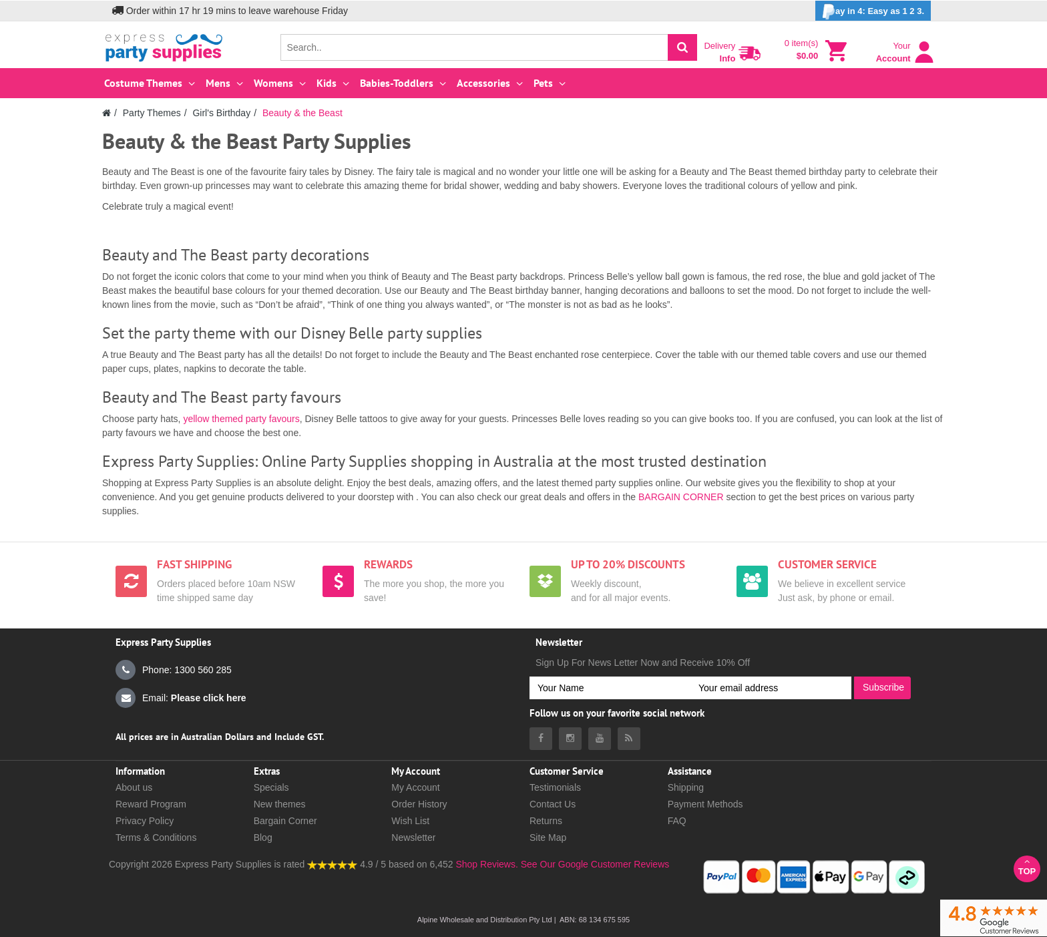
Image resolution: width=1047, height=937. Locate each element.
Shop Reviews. (486, 864)
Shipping (686, 787)
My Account (415, 787)
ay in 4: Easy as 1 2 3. (873, 12)
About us (134, 787)
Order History (419, 804)
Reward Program (151, 804)
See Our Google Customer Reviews (593, 864)
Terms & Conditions (156, 837)
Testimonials (555, 787)
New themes (280, 804)
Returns (546, 820)
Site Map (548, 837)
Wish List (410, 820)
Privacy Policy (145, 820)
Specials (271, 787)
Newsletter (413, 837)
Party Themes (152, 113)
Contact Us (553, 804)
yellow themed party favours (241, 418)
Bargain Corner (285, 820)
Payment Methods (705, 804)
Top (1027, 866)
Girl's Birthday (221, 113)
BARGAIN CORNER (681, 497)
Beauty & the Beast (302, 113)
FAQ (677, 820)
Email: (181, 698)
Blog (263, 837)
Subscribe (883, 687)
